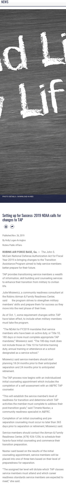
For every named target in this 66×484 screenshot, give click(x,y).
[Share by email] (12, 227)
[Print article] (6, 227)
